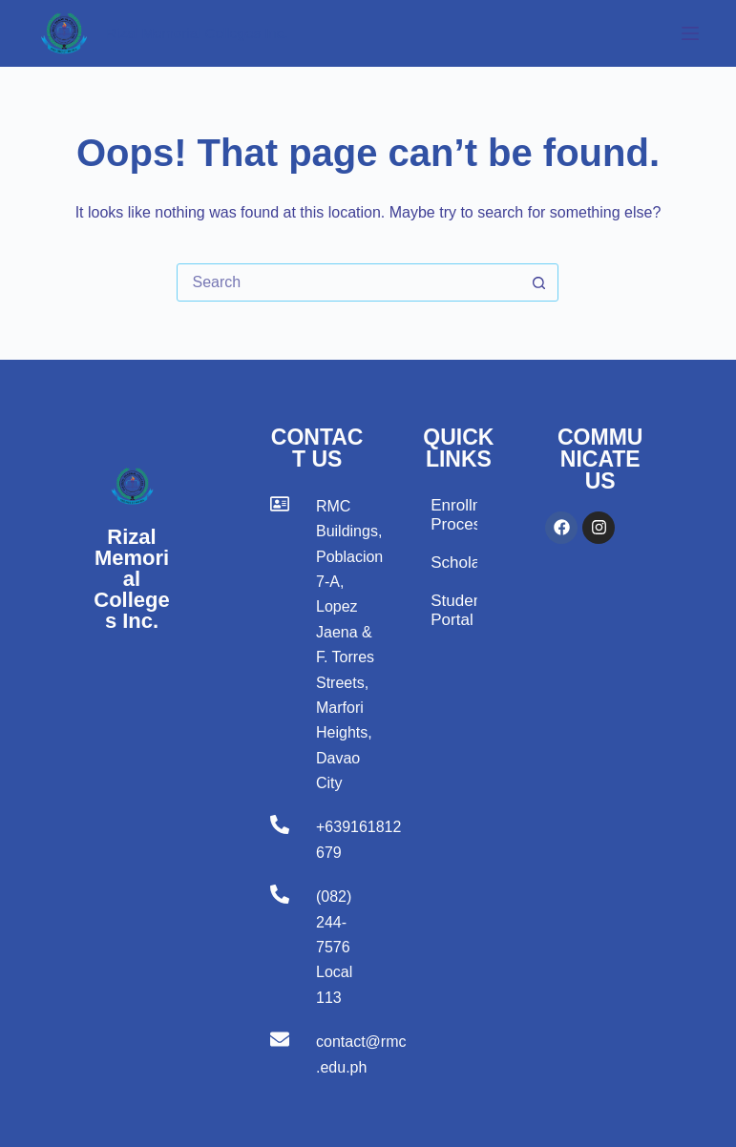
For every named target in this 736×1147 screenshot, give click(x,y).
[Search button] (538, 282)
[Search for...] (348, 282)
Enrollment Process (453, 514)
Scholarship (453, 562)
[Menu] (690, 33)
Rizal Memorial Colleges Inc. (196, 33)
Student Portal (453, 610)
